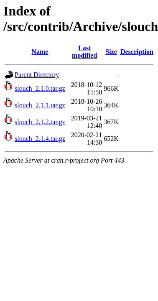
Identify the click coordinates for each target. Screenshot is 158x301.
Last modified (84, 51)
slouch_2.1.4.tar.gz (40, 138)
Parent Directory (37, 74)
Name (39, 51)
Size (111, 51)
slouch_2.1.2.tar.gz (40, 121)
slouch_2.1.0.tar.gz (40, 88)
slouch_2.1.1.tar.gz (40, 105)
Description (136, 51)
